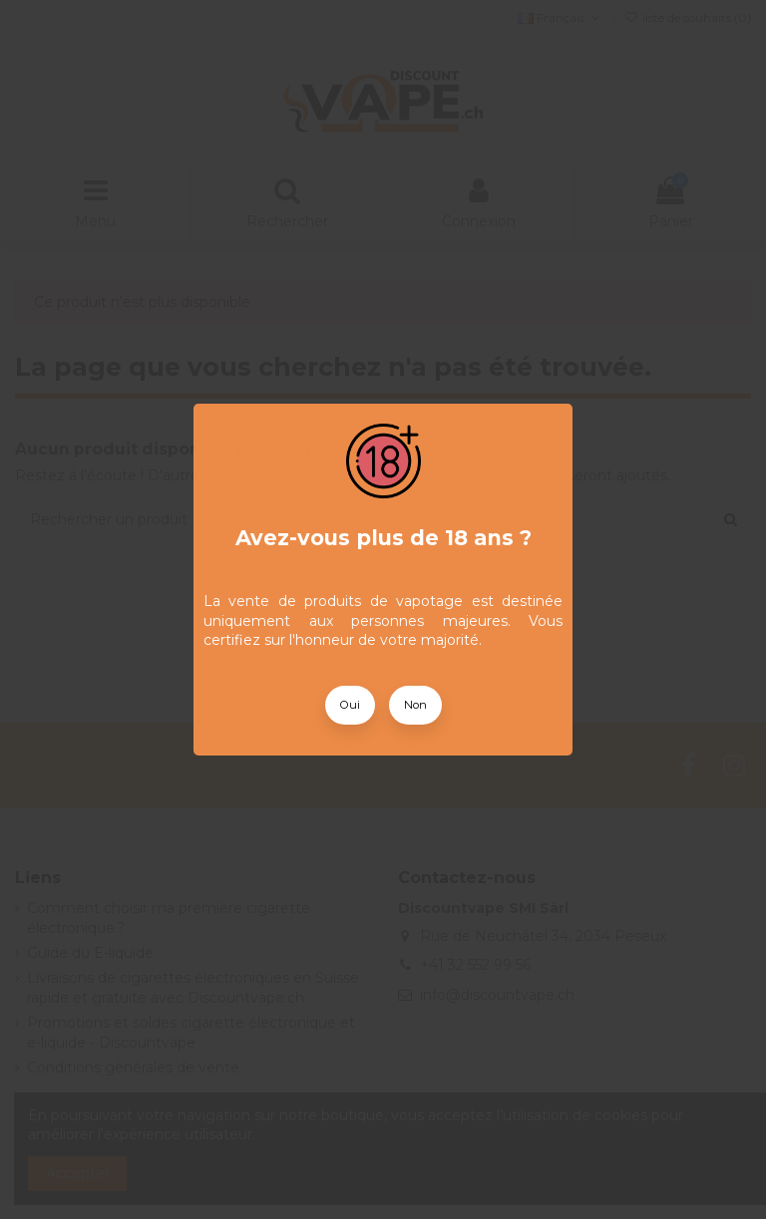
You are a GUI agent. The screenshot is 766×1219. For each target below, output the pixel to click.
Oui (350, 705)
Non (415, 705)
